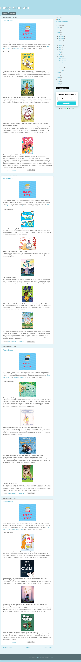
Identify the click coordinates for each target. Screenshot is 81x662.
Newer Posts (7, 647)
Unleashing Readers (18, 48)
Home (5, 13)
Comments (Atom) (14, 651)
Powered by (66, 108)
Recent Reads (8, 21)
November (61, 38)
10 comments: (21, 170)
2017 (58, 79)
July (60, 47)
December (61, 36)
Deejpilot (39, 657)
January (61, 70)
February (61, 67)
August (61, 45)
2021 (58, 34)
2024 (58, 27)
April (60, 54)
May (60, 52)
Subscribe (67, 103)
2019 (58, 75)
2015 (58, 84)
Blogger (51, 657)
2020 (58, 72)
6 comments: (21, 341)
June (60, 49)
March (60, 56)
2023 (58, 30)
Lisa (58, 19)
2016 (58, 81)
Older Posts (48, 647)
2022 (58, 32)
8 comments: (21, 642)
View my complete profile (62, 21)
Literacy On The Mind (14, 8)
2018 (58, 77)
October (61, 40)
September (62, 43)
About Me (12, 13)
